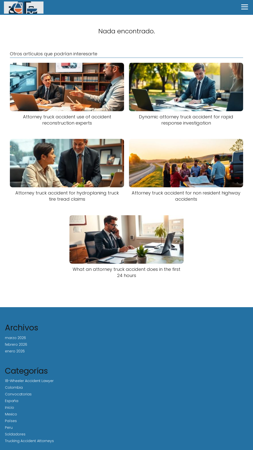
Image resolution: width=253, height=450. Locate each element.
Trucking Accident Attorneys (29, 440)
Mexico (11, 414)
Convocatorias (18, 394)
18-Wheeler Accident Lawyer (29, 380)
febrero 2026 (16, 344)
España (11, 400)
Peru (9, 427)
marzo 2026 (15, 337)
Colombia (14, 387)
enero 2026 (15, 351)
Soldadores (15, 434)
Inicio (9, 407)
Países (11, 420)
